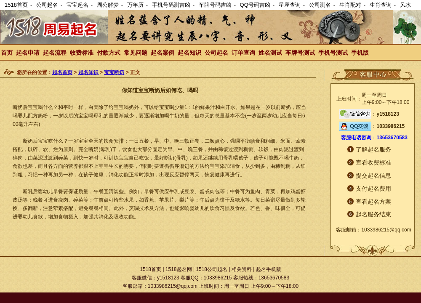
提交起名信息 (373, 175)
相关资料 (242, 269)
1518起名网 (178, 269)
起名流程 (55, 52)
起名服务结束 (373, 214)
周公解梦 (108, 5)
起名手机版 (268, 269)
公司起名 (47, 5)
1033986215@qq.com (386, 230)
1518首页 (16, 5)
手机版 (360, 52)
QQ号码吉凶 (255, 5)
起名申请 (28, 52)
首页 (7, 52)
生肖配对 (350, 5)
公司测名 (320, 5)
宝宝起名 (77, 5)
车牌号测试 (300, 52)
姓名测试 (270, 52)
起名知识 (189, 52)
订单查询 (243, 52)
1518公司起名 (211, 269)
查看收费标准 (373, 162)
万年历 (135, 5)
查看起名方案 (373, 201)
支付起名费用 (373, 188)
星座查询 (290, 5)
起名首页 (62, 72)
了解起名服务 (373, 149)
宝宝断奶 (114, 72)
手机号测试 (333, 52)
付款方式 (108, 52)
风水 (405, 5)
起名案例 (162, 52)
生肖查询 (381, 5)
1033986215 (390, 126)
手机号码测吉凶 (171, 5)
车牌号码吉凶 (215, 5)
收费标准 (81, 52)
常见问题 (135, 52)
